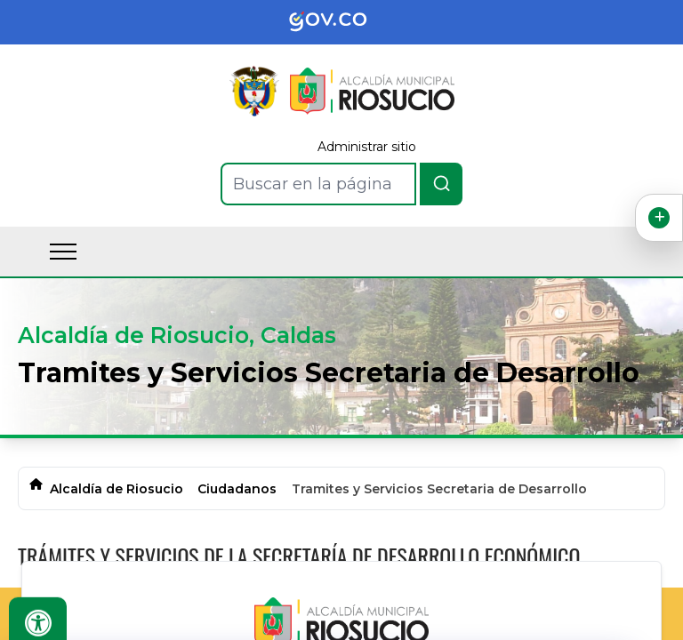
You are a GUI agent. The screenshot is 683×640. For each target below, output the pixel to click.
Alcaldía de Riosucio (116, 489)
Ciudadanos (237, 489)
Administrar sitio (366, 147)
